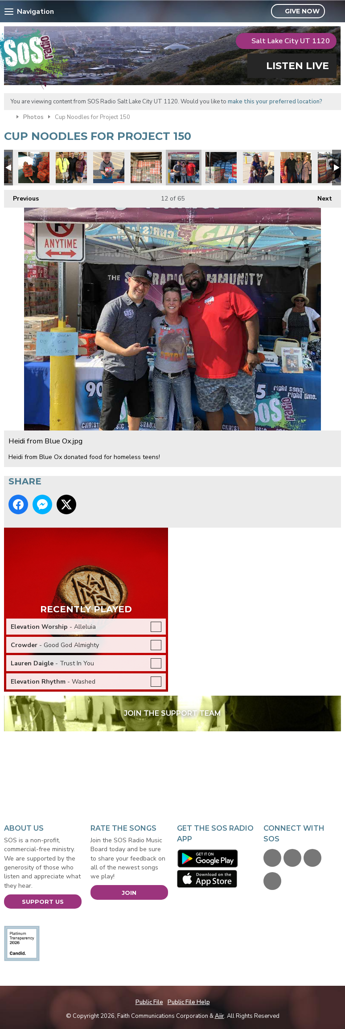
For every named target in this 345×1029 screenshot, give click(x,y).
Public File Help (189, 1002)
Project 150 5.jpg (108, 167)
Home (8, 116)
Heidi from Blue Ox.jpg (183, 167)
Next (320, 196)
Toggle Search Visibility (335, 11)
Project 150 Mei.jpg (258, 167)
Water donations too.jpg (221, 167)
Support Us (43, 901)
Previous (21, 196)
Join (129, 892)
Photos (33, 117)
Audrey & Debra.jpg (296, 167)
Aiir (219, 1016)
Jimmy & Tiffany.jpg (71, 167)
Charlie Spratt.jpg (33, 167)
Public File (149, 1002)
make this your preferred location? (275, 102)
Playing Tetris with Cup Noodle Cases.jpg (146, 167)
